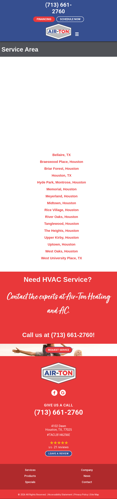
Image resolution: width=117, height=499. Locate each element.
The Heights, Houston (61, 231)
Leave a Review (58, 453)
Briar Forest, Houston (61, 169)
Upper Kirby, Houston (61, 237)
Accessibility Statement (60, 494)
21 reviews (61, 447)
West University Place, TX (61, 258)
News (87, 475)
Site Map (94, 494)
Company (87, 470)
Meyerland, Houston (62, 196)
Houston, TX (61, 175)
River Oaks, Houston (61, 217)
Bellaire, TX (61, 155)
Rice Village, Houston (61, 210)
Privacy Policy (81, 494)
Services (30, 470)
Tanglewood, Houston (61, 224)
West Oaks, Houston (61, 251)
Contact (87, 482)
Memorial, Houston (61, 189)
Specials (30, 482)
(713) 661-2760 (72, 335)
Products (30, 475)
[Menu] (77, 34)
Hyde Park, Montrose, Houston (61, 182)
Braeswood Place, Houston (61, 162)
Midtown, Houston (61, 203)
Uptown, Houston (61, 244)
